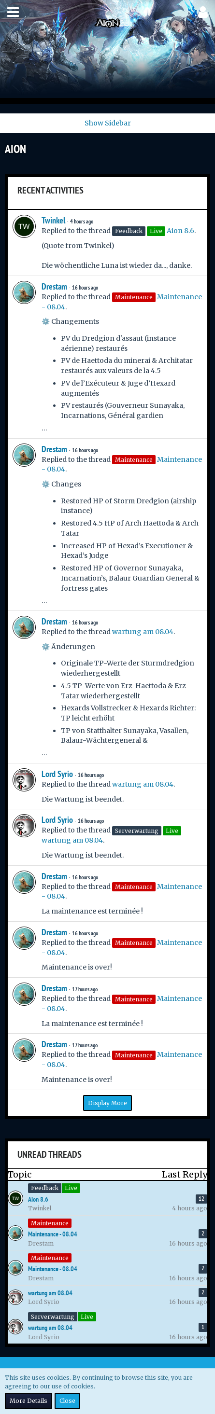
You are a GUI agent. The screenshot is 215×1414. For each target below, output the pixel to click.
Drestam (54, 286)
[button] (13, 12)
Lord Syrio (57, 773)
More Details (28, 1400)
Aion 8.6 (180, 230)
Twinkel (53, 220)
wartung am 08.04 (142, 631)
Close (67, 1400)
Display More (107, 1103)
